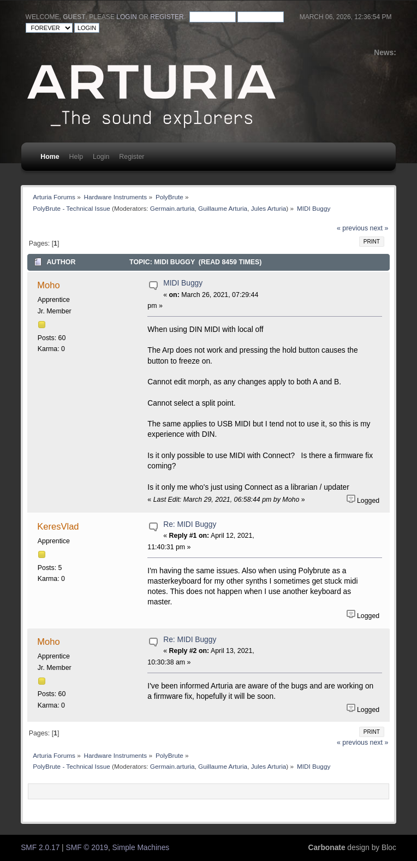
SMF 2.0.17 (40, 848)
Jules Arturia (269, 208)
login (126, 17)
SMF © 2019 (87, 848)
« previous (352, 228)
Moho (48, 285)
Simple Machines (141, 848)
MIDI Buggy (182, 283)
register (166, 17)
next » (379, 228)
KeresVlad (58, 526)
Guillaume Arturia (222, 208)
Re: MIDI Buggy (189, 524)
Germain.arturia (172, 208)
